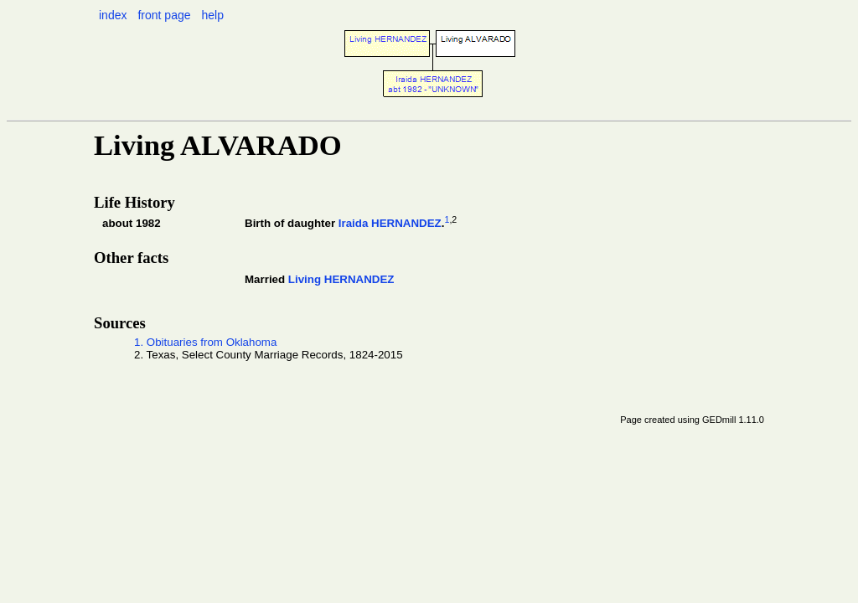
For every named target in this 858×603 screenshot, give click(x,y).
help (212, 15)
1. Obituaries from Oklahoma (205, 342)
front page (163, 15)
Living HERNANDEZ (341, 279)
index (113, 15)
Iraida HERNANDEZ (390, 223)
